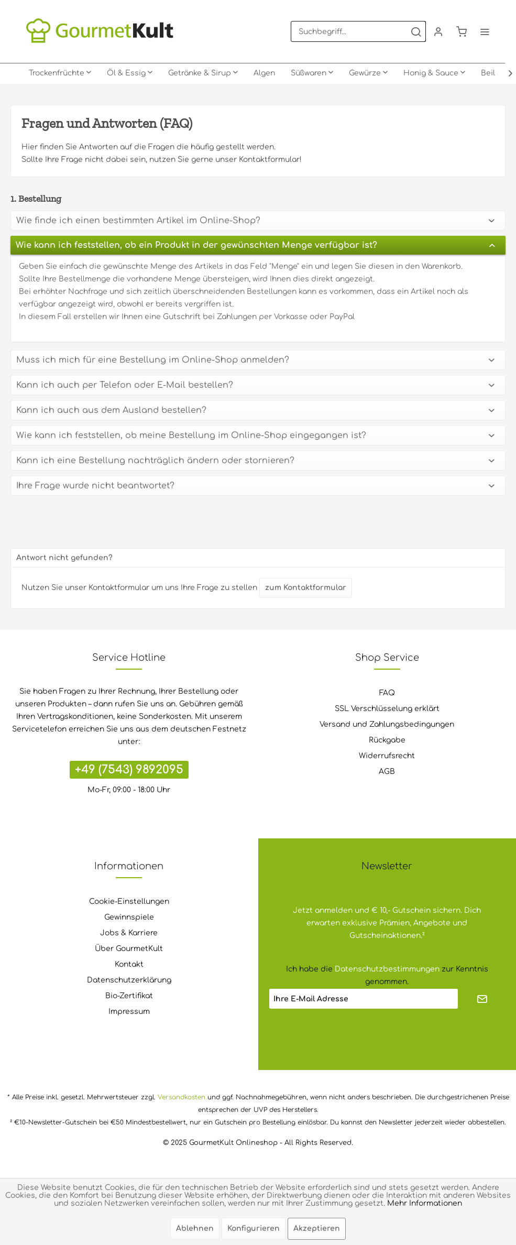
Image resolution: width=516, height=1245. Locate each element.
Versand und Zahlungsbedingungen (387, 724)
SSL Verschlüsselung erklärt (387, 709)
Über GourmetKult (129, 949)
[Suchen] (416, 31)
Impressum (129, 1011)
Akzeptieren (316, 1228)
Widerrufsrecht (387, 756)
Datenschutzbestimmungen (387, 969)
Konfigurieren (253, 1228)
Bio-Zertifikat (129, 996)
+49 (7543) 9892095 (129, 769)
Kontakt (129, 964)
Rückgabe (387, 740)
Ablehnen (195, 1228)
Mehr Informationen (424, 1203)
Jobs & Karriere (129, 933)
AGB (387, 772)
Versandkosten (181, 1097)
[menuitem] (358, 31)
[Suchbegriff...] (358, 31)
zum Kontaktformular (305, 588)
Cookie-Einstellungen (129, 901)
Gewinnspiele (129, 917)
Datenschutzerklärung (129, 980)
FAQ (387, 693)
